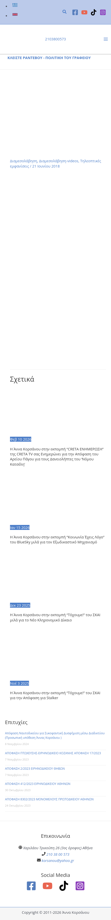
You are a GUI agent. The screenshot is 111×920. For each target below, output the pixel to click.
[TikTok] (93, 12)
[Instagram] (103, 12)
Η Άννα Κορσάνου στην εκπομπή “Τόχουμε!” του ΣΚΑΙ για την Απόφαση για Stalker (55, 695)
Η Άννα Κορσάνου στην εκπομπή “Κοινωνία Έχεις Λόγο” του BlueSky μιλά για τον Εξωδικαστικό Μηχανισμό (57, 539)
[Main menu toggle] (105, 39)
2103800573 (55, 38)
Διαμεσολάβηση (23, 160)
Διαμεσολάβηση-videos (58, 160)
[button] (64, 12)
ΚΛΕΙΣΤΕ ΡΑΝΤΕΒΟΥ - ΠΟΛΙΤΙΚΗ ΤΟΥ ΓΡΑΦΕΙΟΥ (49, 57)
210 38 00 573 (58, 854)
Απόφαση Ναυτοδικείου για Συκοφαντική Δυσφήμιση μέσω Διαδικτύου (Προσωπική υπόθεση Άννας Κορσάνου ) (54, 735)
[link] (15, 5)
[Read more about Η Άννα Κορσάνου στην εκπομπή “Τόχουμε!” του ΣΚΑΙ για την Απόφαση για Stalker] (58, 655)
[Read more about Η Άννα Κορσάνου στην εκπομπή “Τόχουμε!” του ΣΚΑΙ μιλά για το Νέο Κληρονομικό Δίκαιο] (58, 577)
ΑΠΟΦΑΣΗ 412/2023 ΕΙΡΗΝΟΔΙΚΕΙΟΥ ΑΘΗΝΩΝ (37, 784)
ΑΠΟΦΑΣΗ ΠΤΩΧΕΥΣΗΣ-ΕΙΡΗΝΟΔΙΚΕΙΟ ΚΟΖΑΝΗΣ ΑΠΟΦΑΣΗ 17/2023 (53, 753)
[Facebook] (75, 12)
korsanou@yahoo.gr (58, 860)
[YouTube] (84, 12)
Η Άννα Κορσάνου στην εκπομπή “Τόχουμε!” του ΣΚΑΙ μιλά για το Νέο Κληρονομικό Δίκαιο (55, 617)
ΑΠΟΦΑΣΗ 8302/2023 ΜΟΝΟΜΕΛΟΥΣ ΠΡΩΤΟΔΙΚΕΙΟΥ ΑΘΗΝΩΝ (49, 799)
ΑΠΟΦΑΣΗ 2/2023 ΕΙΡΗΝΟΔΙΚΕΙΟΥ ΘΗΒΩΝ (35, 768)
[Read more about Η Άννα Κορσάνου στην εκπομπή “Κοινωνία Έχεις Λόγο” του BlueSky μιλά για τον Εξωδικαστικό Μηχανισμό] (58, 500)
